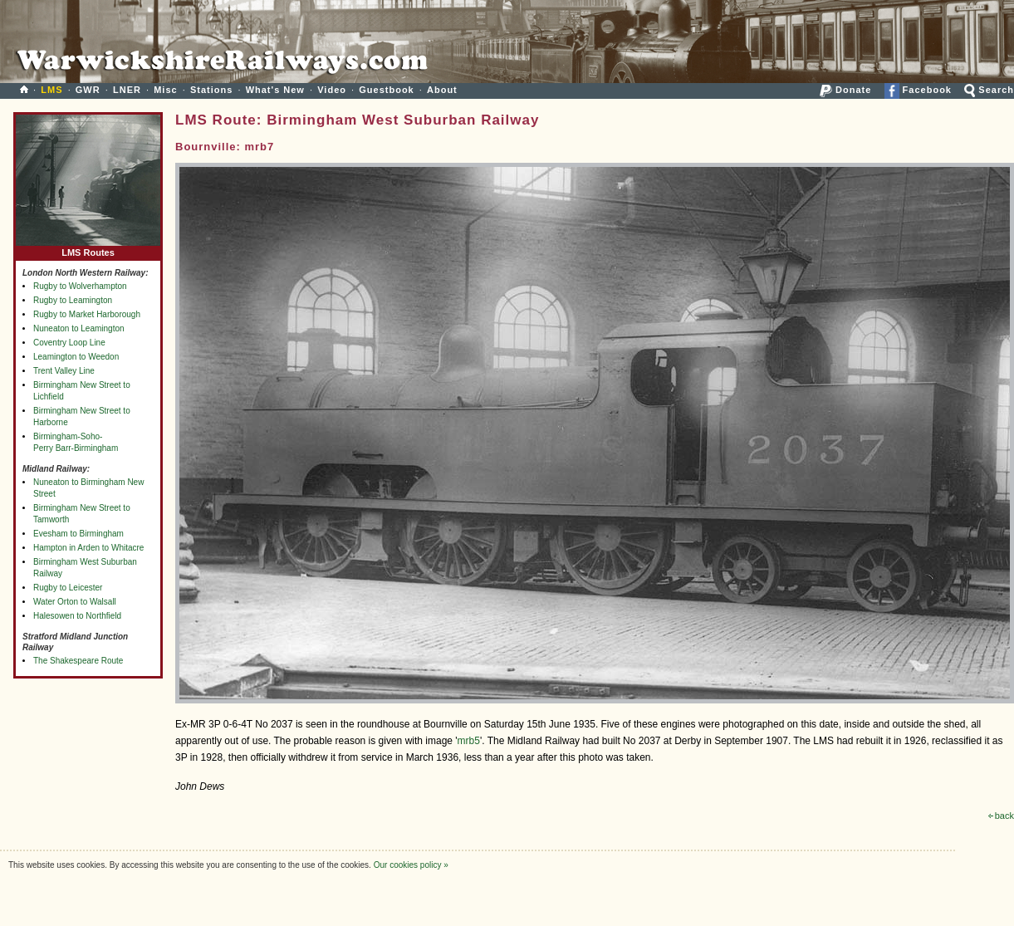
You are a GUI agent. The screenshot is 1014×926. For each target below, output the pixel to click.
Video (331, 90)
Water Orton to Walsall (74, 601)
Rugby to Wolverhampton (80, 286)
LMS (51, 90)
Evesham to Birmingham (78, 533)
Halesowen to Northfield (77, 615)
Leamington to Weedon (76, 356)
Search (989, 90)
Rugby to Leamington (72, 300)
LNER (127, 90)
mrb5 (469, 741)
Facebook (918, 90)
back (1001, 816)
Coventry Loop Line (69, 342)
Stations (211, 90)
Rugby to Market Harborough (86, 314)
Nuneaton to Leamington (79, 328)
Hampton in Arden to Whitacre (88, 547)
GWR (88, 90)
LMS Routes (88, 248)
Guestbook (386, 90)
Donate (845, 90)
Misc (165, 90)
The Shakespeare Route (78, 660)
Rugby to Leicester (67, 587)
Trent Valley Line (64, 370)
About (442, 90)
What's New (275, 90)
